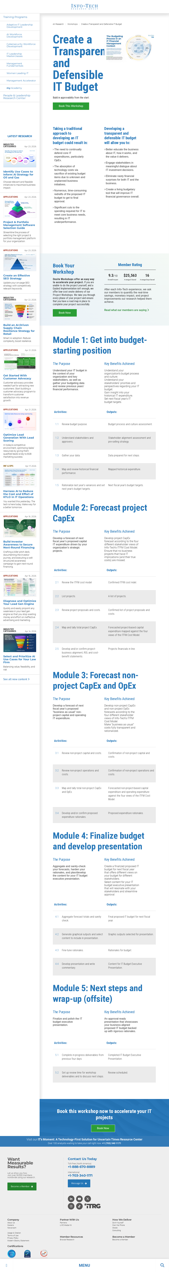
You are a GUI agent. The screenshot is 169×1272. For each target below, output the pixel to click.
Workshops (73, 24)
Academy (14, 87)
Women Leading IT (17, 73)
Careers (10, 1225)
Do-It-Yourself (117, 1222)
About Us (11, 1222)
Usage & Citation (14, 1233)
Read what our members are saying (126, 309)
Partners (63, 1222)
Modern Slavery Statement (18, 1240)
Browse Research (67, 1239)
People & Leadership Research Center (16, 97)
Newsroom (11, 1227)
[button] (84, 1265)
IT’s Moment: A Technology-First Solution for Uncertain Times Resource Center (90, 1139)
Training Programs (15, 17)
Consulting (116, 1230)
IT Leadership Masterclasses (15, 55)
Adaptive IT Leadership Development (20, 25)
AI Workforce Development (14, 35)
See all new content (16, 679)
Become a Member (22, 1186)
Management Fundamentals (15, 64)
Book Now (65, 312)
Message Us (79, 1183)
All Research (58, 24)
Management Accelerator (21, 80)
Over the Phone (118, 1225)
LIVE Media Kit (66, 1225)
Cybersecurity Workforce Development (21, 45)
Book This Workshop (71, 106)
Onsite (115, 1227)
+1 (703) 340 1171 (111, 1143)
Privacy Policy (12, 1238)
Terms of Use (12, 1235)
